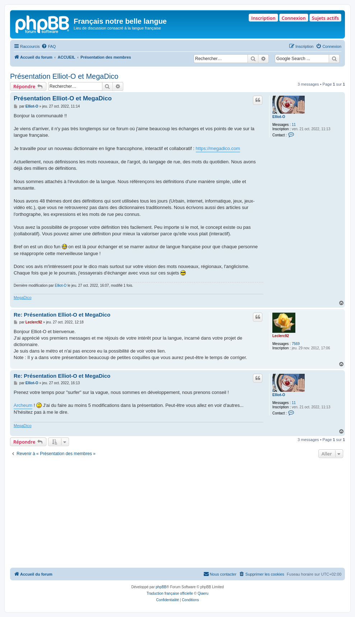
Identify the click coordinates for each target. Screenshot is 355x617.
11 (294, 125)
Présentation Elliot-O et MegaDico (64, 76)
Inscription (263, 18)
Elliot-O (278, 117)
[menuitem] (48, 46)
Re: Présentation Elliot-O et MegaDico (62, 315)
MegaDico (23, 297)
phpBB (161, 587)
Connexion (294, 18)
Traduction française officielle (170, 593)
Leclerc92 (280, 336)
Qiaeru (203, 593)
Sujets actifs (325, 18)
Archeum (23, 405)
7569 (296, 344)
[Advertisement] (177, 513)
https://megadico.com (218, 148)
